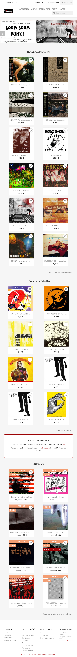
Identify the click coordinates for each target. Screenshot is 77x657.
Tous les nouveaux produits (59, 272)
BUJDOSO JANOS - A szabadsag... (55, 261)
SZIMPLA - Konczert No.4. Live (21, 261)
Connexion (44, 635)
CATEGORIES (23, 9)
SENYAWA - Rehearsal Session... (21, 120)
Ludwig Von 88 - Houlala (56, 497)
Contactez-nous (10, 2)
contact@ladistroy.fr (66, 641)
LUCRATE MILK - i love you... (21, 191)
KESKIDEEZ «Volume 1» (20, 349)
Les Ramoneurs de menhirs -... (21, 603)
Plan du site (26, 648)
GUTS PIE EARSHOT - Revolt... (57, 314)
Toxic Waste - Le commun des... (56, 568)
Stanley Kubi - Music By (56, 384)
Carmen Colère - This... (21, 226)
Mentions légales (28, 635)
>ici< (63, 444)
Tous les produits (64, 431)
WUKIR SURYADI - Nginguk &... (21, 85)
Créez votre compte (47, 638)
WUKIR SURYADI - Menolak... (56, 85)
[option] (38, 31)
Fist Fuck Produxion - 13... (56, 420)
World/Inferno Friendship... (20, 314)
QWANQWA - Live (56, 155)
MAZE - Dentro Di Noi (57, 349)
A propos (25, 643)
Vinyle (34, 9)
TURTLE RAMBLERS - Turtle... (56, 226)
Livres (62, 9)
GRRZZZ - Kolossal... (56, 191)
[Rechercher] (62, 13)
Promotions (8, 638)
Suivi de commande (46, 633)
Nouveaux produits (10, 640)
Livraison (25, 633)
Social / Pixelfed (27, 651)
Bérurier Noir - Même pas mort (21, 497)
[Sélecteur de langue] (39, 3)
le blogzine (46, 448)
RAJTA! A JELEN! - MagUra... (21, 155)
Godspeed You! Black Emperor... (21, 532)
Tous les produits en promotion (58, 614)
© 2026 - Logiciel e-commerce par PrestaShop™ (38, 654)
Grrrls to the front (48, 9)
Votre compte (46, 629)
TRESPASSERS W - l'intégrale (56, 603)
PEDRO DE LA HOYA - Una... (20, 384)
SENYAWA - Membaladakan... (55, 120)
